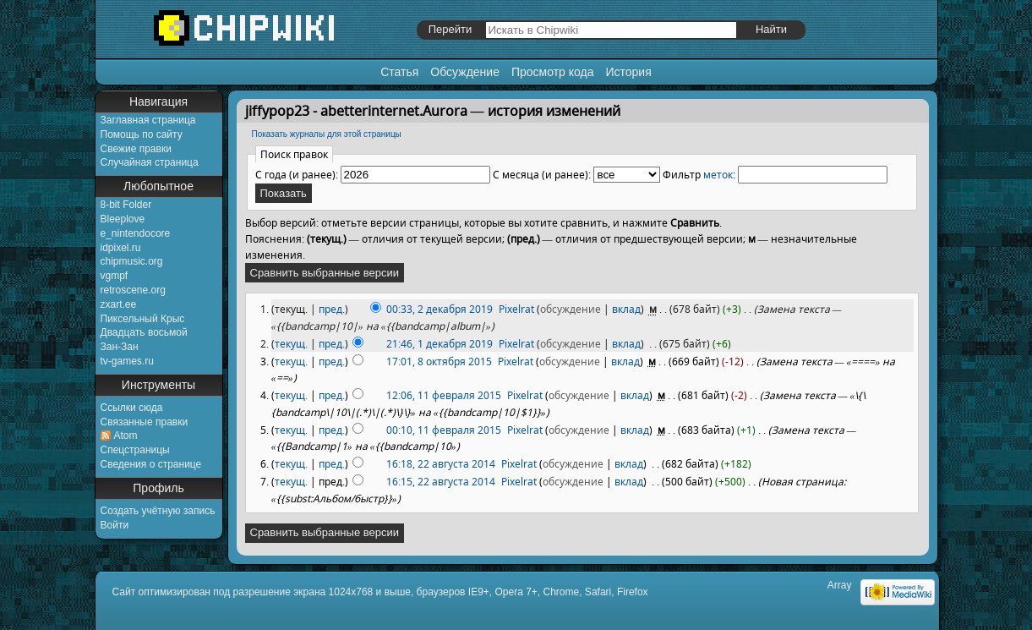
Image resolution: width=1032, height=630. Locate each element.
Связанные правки (144, 422)
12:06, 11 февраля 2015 (443, 395)
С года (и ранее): (296, 174)
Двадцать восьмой (144, 332)
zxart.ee (119, 304)
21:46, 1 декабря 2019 (439, 344)
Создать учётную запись (158, 511)
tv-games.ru (127, 361)
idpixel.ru (121, 248)
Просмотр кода (552, 72)
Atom (126, 435)
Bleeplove (123, 219)
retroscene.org (133, 290)
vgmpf (114, 276)
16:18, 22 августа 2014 (440, 464)
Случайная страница (150, 162)
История (628, 72)
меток (718, 174)
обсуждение (570, 309)
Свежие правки (136, 149)
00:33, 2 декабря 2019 (439, 309)
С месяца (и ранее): (542, 174)
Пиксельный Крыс (143, 319)
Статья (399, 72)
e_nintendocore (136, 233)
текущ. (291, 344)
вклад (626, 309)
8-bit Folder (126, 205)
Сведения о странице (151, 464)
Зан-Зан (120, 347)
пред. (332, 309)
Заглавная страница (148, 120)
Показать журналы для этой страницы (326, 134)
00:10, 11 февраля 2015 (443, 430)
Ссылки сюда (132, 408)
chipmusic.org (132, 261)
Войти (115, 525)
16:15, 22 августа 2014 (440, 481)
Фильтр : (699, 174)
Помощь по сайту (142, 134)
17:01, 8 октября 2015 (439, 361)
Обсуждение (465, 72)
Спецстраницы (135, 450)
